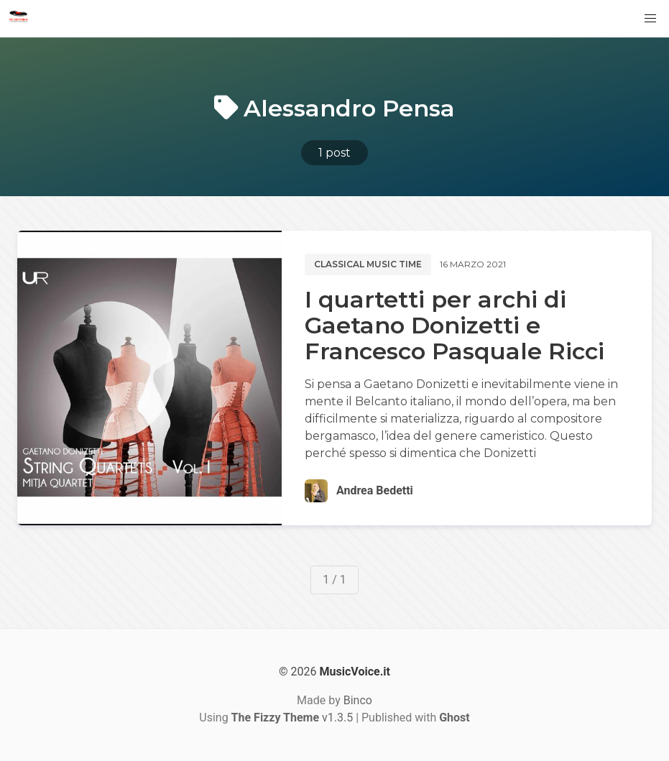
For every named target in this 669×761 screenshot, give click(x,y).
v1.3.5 (292, 717)
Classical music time (368, 264)
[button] (650, 18)
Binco (357, 700)
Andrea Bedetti (374, 490)
